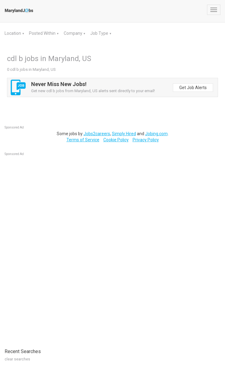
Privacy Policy (146, 139)
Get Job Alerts (193, 87)
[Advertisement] (50, 249)
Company (73, 33)
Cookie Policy (116, 139)
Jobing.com (156, 133)
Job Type (99, 33)
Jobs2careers (97, 133)
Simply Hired (124, 133)
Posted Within (42, 33)
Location (13, 33)
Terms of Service (82, 139)
